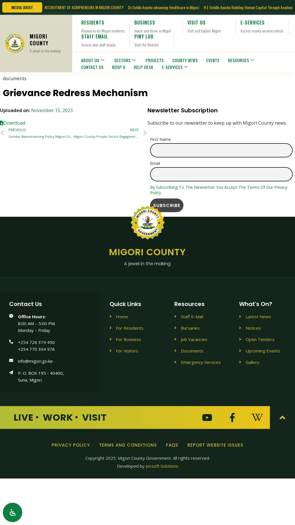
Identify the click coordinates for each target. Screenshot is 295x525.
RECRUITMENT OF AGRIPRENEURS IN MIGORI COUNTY (84, 7)
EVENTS (212, 60)
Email (155, 163)
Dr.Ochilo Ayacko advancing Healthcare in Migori (163, 7)
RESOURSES (241, 60)
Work (58, 417)
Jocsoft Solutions (162, 466)
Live (24, 417)
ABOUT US (93, 60)
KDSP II (118, 67)
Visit (94, 417)
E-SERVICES (175, 67)
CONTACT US (92, 67)
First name (160, 139)
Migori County (147, 257)
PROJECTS (155, 60)
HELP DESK (143, 67)
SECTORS (125, 60)
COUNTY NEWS (185, 60)
